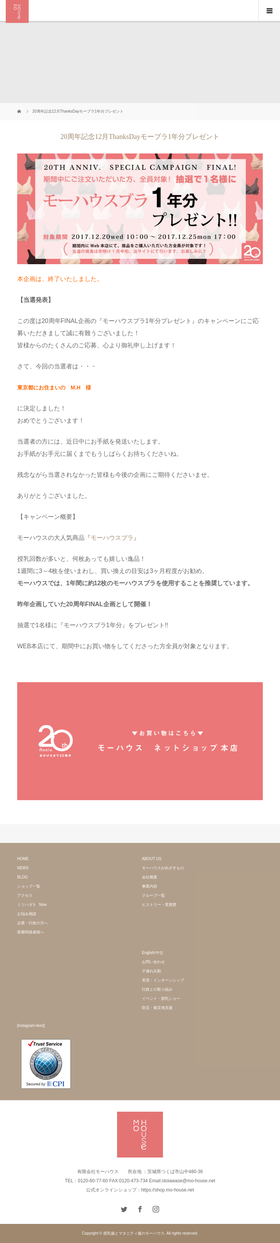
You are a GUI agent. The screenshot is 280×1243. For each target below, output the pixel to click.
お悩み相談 (26, 914)
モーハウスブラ (112, 537)
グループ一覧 (153, 895)
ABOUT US (151, 859)
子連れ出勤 (151, 971)
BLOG (22, 877)
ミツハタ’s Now (32, 904)
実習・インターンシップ (163, 980)
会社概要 (149, 877)
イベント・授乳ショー (161, 998)
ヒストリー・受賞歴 (159, 904)
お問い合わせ (153, 962)
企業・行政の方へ (32, 923)
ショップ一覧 (28, 886)
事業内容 (149, 886)
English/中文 (152, 953)
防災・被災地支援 (157, 1008)
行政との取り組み (157, 989)
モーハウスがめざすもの (163, 868)
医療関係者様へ (30, 932)
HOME (23, 859)
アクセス (25, 895)
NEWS (23, 868)
